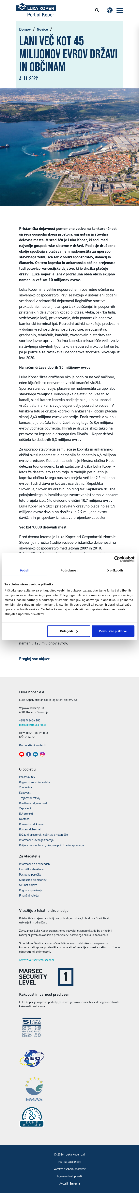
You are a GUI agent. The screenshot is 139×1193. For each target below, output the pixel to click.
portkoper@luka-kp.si (32, 725)
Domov (25, 29)
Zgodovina (25, 787)
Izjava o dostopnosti (69, 1176)
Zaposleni (25, 808)
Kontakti (24, 819)
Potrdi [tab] (24, 570)
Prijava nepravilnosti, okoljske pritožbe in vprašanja (51, 845)
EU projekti (26, 814)
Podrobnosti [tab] (69, 570)
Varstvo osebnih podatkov (70, 1169)
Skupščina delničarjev (33, 880)
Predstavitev (27, 777)
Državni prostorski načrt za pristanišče (43, 835)
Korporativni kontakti (32, 745)
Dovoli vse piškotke (113, 631)
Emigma (75, 1183)
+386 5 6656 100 (29, 720)
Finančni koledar (29, 896)
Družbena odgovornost (33, 803)
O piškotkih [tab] (115, 570)
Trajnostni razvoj (29, 798)
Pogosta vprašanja (30, 890)
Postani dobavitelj (30, 829)
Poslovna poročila (30, 875)
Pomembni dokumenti (32, 824)
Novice (42, 29)
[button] (119, 10)
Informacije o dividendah (34, 864)
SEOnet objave (28, 885)
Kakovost (25, 793)
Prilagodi (68, 631)
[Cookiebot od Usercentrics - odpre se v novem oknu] (117, 559)
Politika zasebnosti (69, 1162)
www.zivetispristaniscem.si (36, 960)
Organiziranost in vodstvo (35, 782)
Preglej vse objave (34, 658)
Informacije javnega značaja (36, 840)
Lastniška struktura (31, 869)
